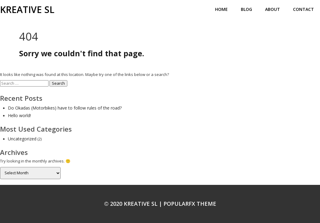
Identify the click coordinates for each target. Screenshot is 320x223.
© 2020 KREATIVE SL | (133, 203)
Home (221, 9)
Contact (303, 9)
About (272, 9)
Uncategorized (22, 139)
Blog (246, 9)
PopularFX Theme (189, 203)
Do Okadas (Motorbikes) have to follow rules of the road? (65, 108)
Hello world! (19, 115)
